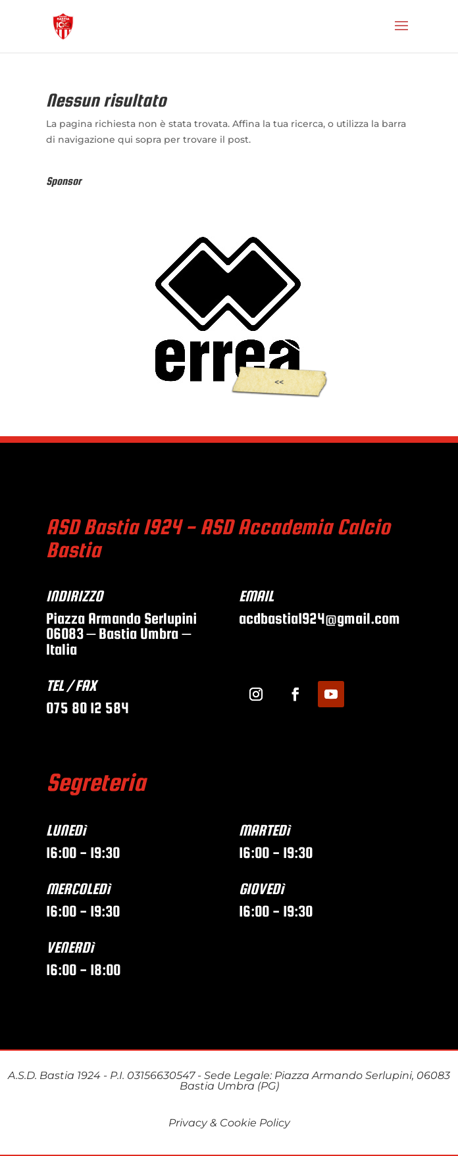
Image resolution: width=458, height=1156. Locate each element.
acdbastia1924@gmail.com (321, 618)
